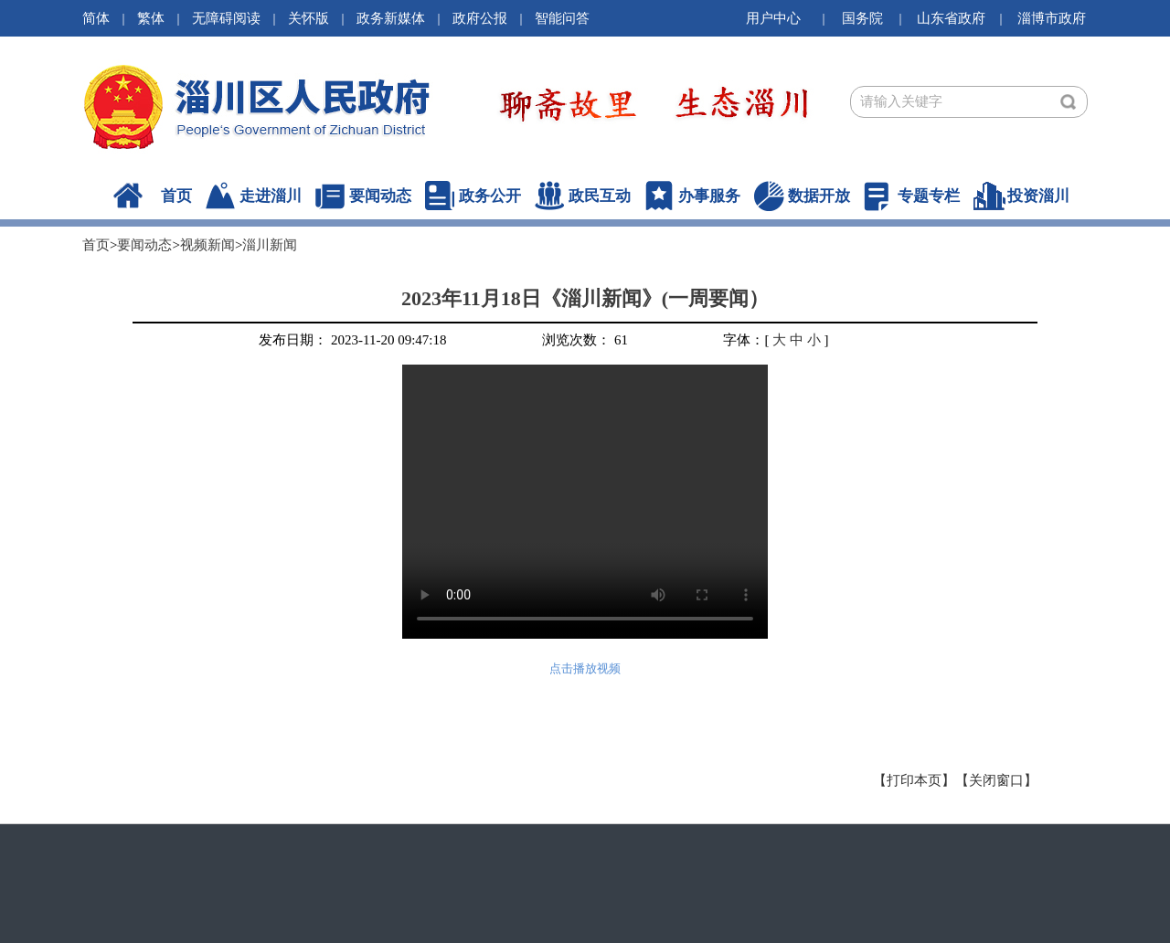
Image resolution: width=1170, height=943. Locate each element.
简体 (96, 18)
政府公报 (479, 18)
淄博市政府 (1051, 18)
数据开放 (819, 196)
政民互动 (600, 196)
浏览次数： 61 (585, 340)
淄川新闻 (269, 245)
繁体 (151, 18)
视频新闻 (207, 245)
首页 (176, 196)
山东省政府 (951, 18)
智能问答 (562, 18)
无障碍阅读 (226, 18)
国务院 (862, 18)
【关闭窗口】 (996, 780)
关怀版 (308, 18)
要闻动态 (380, 196)
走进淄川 (270, 196)
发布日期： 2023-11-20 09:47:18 (352, 340)
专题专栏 (929, 196)
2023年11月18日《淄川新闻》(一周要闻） (585, 298)
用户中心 (773, 18)
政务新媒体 (390, 18)
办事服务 (709, 196)
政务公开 (490, 196)
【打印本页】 (914, 780)
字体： (743, 340)
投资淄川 (1038, 196)
